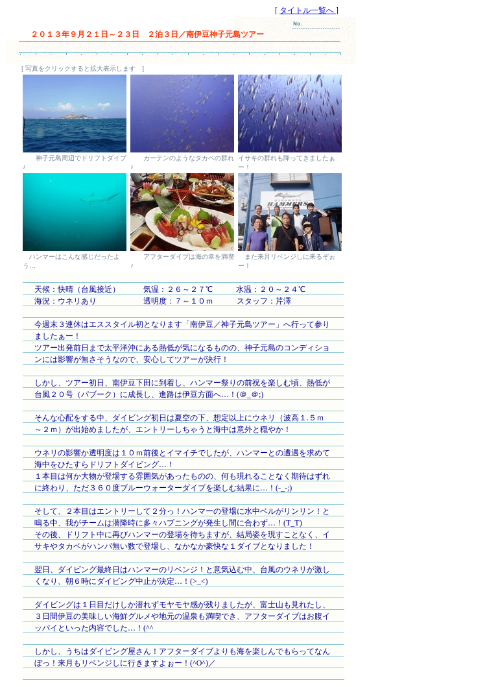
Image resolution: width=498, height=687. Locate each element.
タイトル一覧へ (307, 10)
